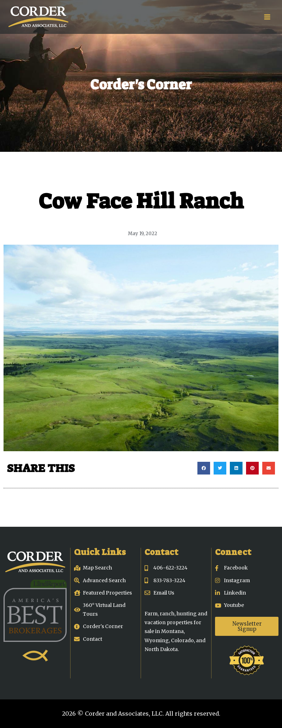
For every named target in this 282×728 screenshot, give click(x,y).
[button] (203, 468)
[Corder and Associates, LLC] (38, 17)
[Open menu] (267, 16)
